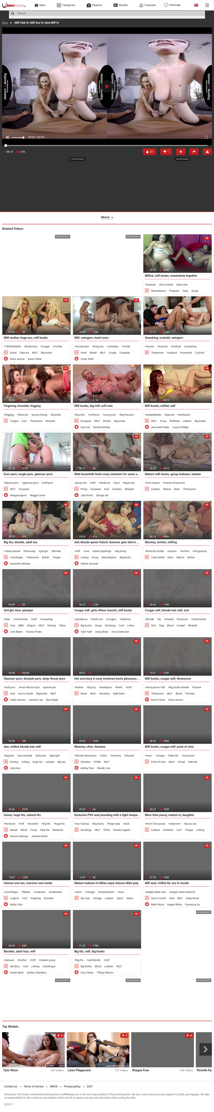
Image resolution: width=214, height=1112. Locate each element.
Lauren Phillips (180, 427)
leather (80, 687)
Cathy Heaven (17, 699)
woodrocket (82, 346)
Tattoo (62, 625)
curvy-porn (110, 414)
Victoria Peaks (34, 631)
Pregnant (174, 290)
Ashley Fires (87, 768)
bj (160, 619)
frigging (9, 414)
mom (149, 755)
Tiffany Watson (105, 972)
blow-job (23, 414)
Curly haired (157, 557)
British (45, 557)
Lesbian (187, 421)
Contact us (10, 1086)
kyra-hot (80, 414)
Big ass (61, 761)
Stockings (110, 625)
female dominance (86, 755)
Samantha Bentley (20, 563)
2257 (90, 1086)
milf (93, 482)
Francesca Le (192, 904)
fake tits (173, 755)
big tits (46, 823)
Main (5, 22)
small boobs (199, 619)
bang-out (98, 346)
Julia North (87, 495)
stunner (130, 755)
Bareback (58, 830)
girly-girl (55, 755)
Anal (106, 489)
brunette (56, 414)
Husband (172, 352)
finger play (114, 823)
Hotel (84, 352)
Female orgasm (121, 830)
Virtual (181, 761)
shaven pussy (47, 960)
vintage (91, 892)
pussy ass (190, 823)
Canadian (125, 352)
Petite (106, 830)
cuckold (176, 346)
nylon (79, 892)
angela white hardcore (183, 892)
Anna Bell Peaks (160, 427)
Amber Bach (17, 972)
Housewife (186, 352)
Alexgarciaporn (18, 495)
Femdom (86, 761)
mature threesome (174, 482)
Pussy (163, 421)
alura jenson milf (155, 687)
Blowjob (129, 489)
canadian (113, 346)
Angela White (174, 904)
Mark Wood (157, 904)
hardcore (105, 482)
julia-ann (41, 755)
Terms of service (34, 1086)
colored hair (21, 619)
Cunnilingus (16, 557)
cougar (46, 346)
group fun (81, 482)
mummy (116, 755)
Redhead (175, 421)
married (163, 346)
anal (117, 482)
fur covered (166, 284)
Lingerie (14, 898)
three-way (30, 551)
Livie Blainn (16, 631)
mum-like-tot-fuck (30, 687)
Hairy (185, 290)
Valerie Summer (89, 563)
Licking (85, 557)
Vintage (97, 898)
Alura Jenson (17, 359)
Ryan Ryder (52, 699)
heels (119, 687)
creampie (40, 892)
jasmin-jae (50, 687)
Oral (153, 625)
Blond (13, 352)
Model (93, 352)
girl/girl (44, 551)
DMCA (54, 1086)
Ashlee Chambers (36, 972)
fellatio (26, 892)
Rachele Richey (101, 427)
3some (150, 346)
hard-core (97, 619)
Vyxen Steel (87, 359)
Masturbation (158, 290)
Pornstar (190, 693)
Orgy (161, 625)
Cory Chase (87, 972)
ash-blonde (94, 960)
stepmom (175, 823)
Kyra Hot (85, 427)
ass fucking (82, 823)
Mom (177, 489)
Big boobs (46, 352)
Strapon (31, 625)
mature (173, 551)
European (86, 421)
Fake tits (24, 352)
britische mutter (155, 551)
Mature (167, 489)
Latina (130, 625)
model (126, 346)
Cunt (24, 421)
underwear (56, 892)
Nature (14, 830)
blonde (150, 619)
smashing (191, 346)
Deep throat (192, 898)
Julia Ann (15, 768)
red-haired (184, 414)
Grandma (168, 830)
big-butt (9, 755)
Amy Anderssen (120, 631)
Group (194, 290)
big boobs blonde (179, 687)
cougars (111, 619)
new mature (153, 482)
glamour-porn (30, 482)
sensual (9, 960)
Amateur (117, 489)
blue (7, 619)
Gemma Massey (19, 836)
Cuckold (199, 352)
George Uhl (102, 495)
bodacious (31, 346)
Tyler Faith (86, 631)
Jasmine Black (39, 836)
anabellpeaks (153, 414)
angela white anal (156, 892)
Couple (112, 352)
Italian (129, 898)
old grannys (200, 551)
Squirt (120, 898)
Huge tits (37, 761)
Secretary (104, 693)
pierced (170, 414)
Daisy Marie (101, 631)
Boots (84, 693)
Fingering (35, 898)
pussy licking (40, 414)
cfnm (104, 755)
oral (87, 551)
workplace (106, 687)
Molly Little (16, 904)
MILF (35, 352)
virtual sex (189, 755)
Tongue (14, 421)
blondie (57, 551)
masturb (151, 284)
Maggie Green (37, 495)
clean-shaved (12, 551)
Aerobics (15, 966)
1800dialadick (13, 346)
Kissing (51, 625)
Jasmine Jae (36, 699)
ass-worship (25, 755)
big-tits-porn (127, 414)
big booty (129, 482)
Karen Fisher (35, 359)
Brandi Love (103, 768)
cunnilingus (11, 892)
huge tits (60, 823)
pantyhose (82, 619)
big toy (92, 687)
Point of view (158, 761)
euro (121, 892)
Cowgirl (181, 625)
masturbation (106, 892)
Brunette (50, 421)
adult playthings (102, 551)
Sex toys (85, 898)
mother (58, 346)
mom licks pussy (155, 823)
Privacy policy (72, 1086)
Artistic (107, 421)
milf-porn (94, 414)
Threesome (157, 352)
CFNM (97, 761)
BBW (21, 625)
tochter (185, 551)
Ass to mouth (25, 693)
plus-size (182, 284)
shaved (169, 619)
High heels (119, 693)
